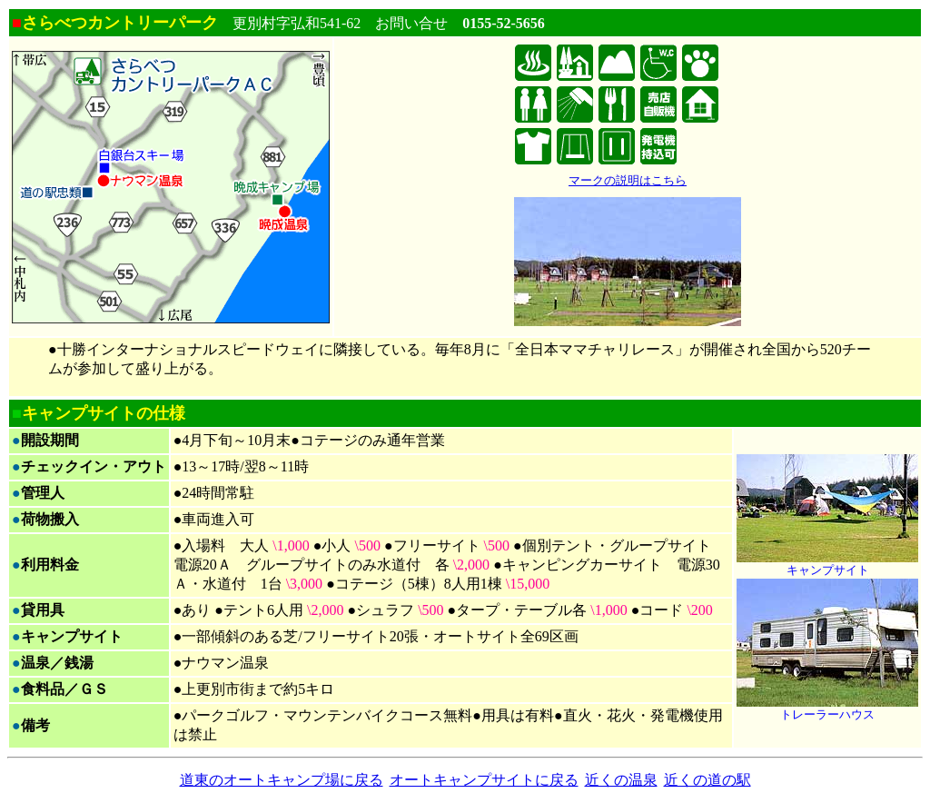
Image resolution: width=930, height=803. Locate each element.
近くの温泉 (621, 780)
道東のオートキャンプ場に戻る (281, 780)
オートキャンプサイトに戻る (484, 780)
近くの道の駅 (707, 780)
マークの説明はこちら (628, 180)
